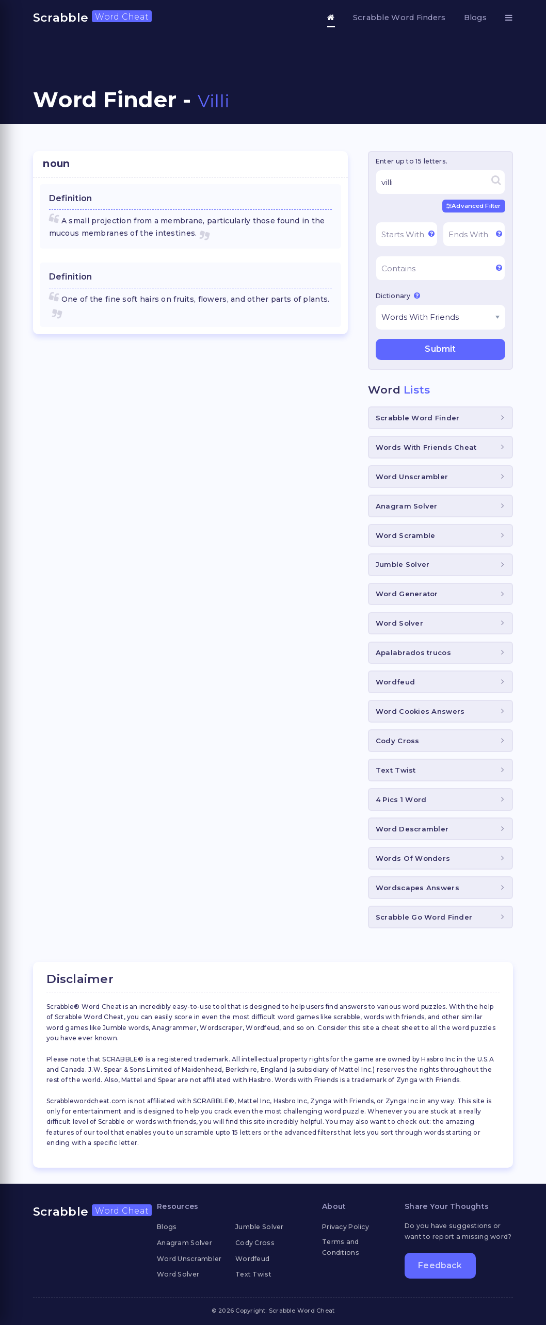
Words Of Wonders (413, 858)
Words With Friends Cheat (426, 447)
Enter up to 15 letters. (411, 161)
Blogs (475, 17)
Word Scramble (406, 535)
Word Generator (407, 594)
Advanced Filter (473, 205)
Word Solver (399, 623)
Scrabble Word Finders (399, 17)
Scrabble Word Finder (418, 418)
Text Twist (396, 770)
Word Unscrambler (412, 476)
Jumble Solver (403, 564)
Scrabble (92, 17)
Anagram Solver (407, 506)
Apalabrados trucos (413, 652)
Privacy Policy (345, 1227)
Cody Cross (398, 741)
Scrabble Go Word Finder (424, 917)
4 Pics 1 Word (401, 799)
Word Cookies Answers (420, 711)
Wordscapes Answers (417, 888)
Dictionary (398, 295)
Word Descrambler (412, 829)
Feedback (440, 1265)
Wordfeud (395, 682)
